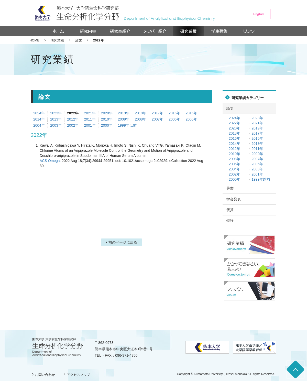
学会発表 (233, 199)
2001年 (89, 125)
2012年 (73, 119)
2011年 (89, 119)
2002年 (73, 125)
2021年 (89, 113)
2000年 (107, 125)
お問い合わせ (45, 375)
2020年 (107, 113)
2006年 (174, 119)
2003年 (56, 125)
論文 (78, 40)
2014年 (39, 119)
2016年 (174, 113)
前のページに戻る (122, 242)
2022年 (73, 113)
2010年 (107, 119)
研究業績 (57, 40)
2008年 (140, 119)
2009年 (123, 119)
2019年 (123, 113)
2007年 (157, 119)
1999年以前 (127, 125)
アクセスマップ (78, 375)
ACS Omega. (50, 161)
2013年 (56, 119)
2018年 (140, 113)
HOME (34, 40)
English (258, 14)
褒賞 (230, 210)
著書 (230, 188)
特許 (230, 221)
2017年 (157, 113)
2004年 (39, 125)
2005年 (191, 119)
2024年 (39, 113)
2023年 (56, 113)
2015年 (191, 113)
